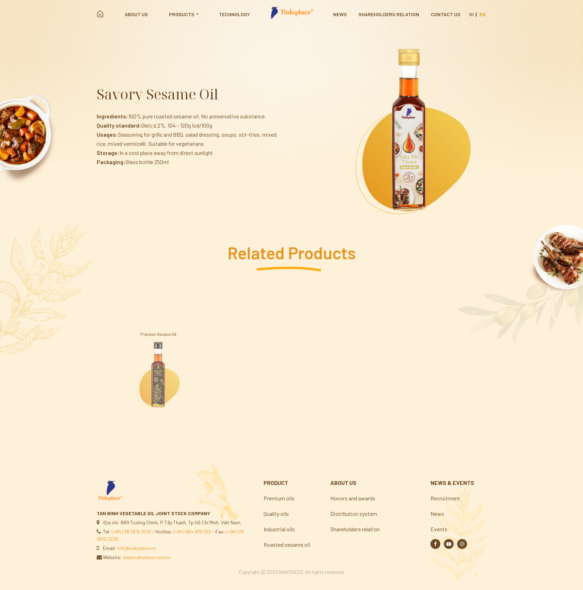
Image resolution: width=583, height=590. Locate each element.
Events (438, 529)
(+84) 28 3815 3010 (131, 531)
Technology (234, 14)
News (340, 14)
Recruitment (445, 498)
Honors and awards (352, 498)
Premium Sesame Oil (158, 347)
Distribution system (353, 513)
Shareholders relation (388, 14)
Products (181, 14)
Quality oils (276, 513)
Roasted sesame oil (287, 544)
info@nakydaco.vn (136, 548)
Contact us (445, 14)
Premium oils (279, 498)
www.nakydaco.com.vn (147, 557)
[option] (412, 128)
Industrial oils (279, 529)
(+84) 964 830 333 (192, 531)
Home (100, 14)
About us (136, 14)
